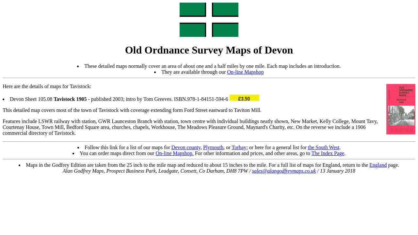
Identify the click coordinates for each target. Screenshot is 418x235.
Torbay (239, 147)
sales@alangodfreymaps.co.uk (284, 171)
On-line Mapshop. (174, 153)
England (378, 165)
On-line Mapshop (245, 72)
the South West (323, 147)
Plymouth (213, 147)
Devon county (186, 147)
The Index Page (328, 153)
